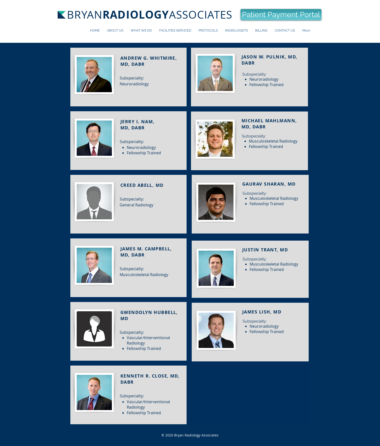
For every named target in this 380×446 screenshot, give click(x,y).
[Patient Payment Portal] (281, 14)
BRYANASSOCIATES (149, 14)
